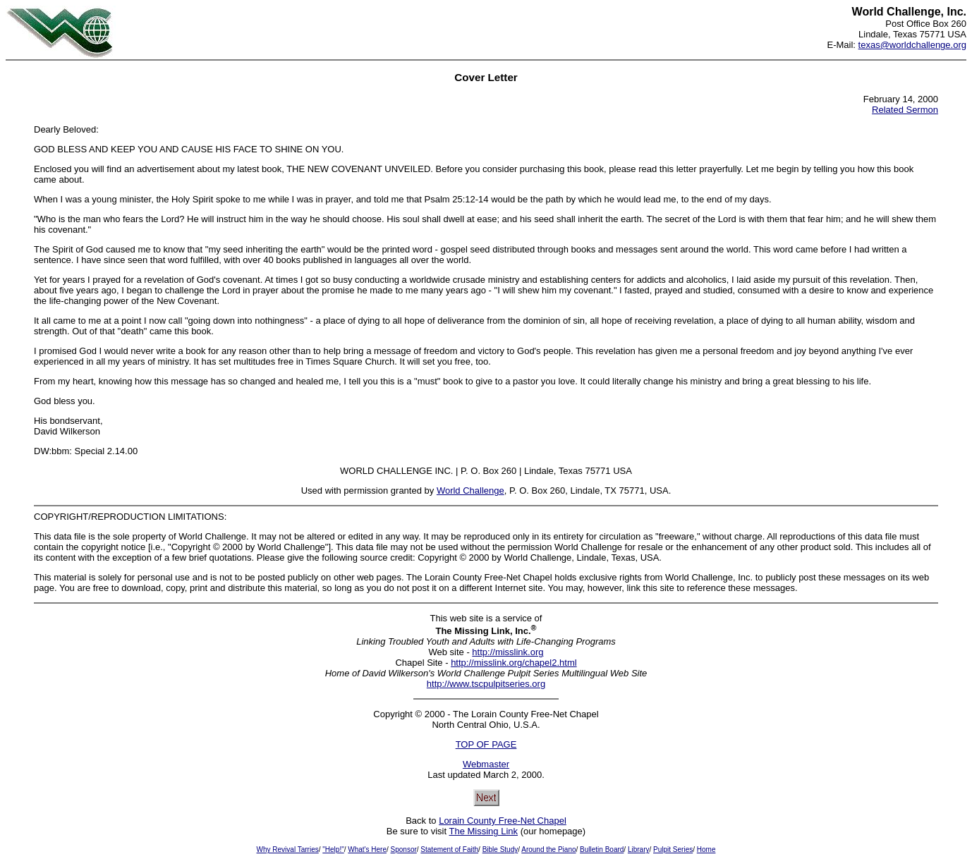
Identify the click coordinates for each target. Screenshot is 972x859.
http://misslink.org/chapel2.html (513, 662)
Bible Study (500, 849)
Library (639, 849)
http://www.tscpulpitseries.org (486, 683)
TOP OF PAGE (486, 744)
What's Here (367, 849)
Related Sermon (905, 109)
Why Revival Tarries (288, 849)
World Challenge (470, 490)
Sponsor (404, 849)
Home (706, 849)
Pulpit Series (673, 849)
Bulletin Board (602, 849)
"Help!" (333, 849)
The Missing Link (483, 831)
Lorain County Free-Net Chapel (502, 820)
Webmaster (486, 764)
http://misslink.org (507, 652)
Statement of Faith (449, 849)
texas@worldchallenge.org (912, 44)
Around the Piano (548, 849)
